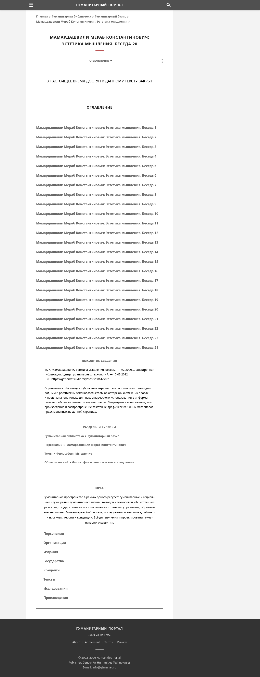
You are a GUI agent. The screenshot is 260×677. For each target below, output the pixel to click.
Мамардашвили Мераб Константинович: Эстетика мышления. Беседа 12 (97, 233)
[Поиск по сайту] (168, 5)
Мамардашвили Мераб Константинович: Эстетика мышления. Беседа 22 (97, 328)
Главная (42, 16)
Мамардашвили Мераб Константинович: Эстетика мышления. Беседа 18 (97, 290)
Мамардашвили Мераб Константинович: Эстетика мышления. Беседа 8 (96, 194)
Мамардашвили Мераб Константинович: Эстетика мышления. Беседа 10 (97, 213)
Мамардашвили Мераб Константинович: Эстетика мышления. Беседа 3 (96, 146)
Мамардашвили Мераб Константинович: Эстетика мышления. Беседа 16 (97, 271)
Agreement (92, 642)
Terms (108, 642)
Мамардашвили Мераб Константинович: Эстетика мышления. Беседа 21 (97, 319)
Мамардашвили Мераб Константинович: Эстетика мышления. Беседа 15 (97, 261)
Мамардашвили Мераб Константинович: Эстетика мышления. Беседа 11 (97, 223)
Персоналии (53, 445)
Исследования (55, 588)
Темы (48, 453)
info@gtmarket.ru (104, 667)
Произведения (55, 597)
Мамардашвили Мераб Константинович (96, 445)
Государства (53, 561)
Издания (50, 552)
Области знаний (56, 462)
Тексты (49, 579)
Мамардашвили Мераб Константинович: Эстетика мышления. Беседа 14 (97, 252)
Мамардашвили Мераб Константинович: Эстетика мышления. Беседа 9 (96, 204)
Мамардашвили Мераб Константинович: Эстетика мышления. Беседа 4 (96, 156)
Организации (54, 542)
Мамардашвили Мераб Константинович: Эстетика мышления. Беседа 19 (97, 299)
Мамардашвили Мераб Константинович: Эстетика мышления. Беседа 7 (96, 185)
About (76, 642)
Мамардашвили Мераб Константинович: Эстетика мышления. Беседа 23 (97, 338)
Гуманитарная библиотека (71, 16)
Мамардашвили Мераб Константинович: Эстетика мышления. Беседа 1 (96, 127)
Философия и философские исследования (103, 462)
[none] (31, 5)
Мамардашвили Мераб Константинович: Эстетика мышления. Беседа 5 (96, 166)
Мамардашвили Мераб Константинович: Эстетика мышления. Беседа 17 (97, 280)
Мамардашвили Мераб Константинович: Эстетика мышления (81, 21)
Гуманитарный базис (110, 16)
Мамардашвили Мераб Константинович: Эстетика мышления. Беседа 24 (97, 347)
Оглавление (99, 60)
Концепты (51, 570)
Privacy (122, 642)
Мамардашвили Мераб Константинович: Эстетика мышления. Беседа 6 (96, 175)
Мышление (83, 453)
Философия (65, 453)
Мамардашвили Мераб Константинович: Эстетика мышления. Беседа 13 (97, 242)
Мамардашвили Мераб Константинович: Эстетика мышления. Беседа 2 (96, 137)
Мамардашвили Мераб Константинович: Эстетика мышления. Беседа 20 (97, 309)
